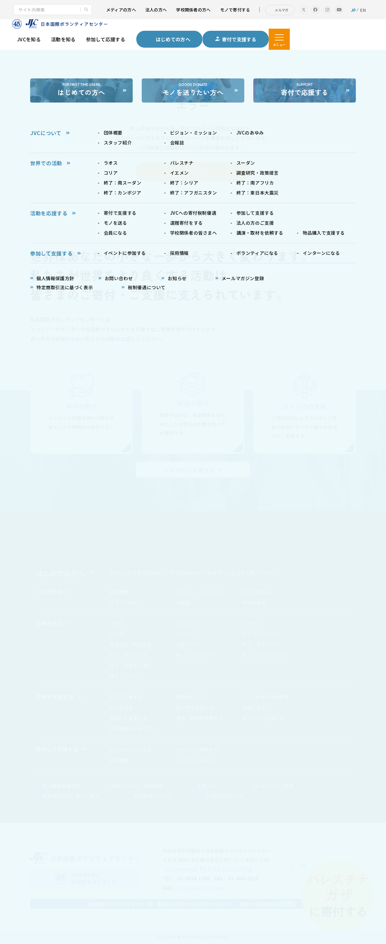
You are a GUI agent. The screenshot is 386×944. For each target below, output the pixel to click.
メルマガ (281, 10)
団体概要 (119, 592)
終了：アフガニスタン (266, 655)
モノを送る (121, 707)
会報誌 (183, 602)
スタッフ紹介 (124, 602)
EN (363, 10)
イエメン (185, 634)
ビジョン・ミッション (199, 592)
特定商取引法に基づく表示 (71, 795)
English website (224, 795)
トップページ (193, 171)
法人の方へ (156, 10)
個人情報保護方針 (61, 786)
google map (181, 869)
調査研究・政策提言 (131, 644)
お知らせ (206, 786)
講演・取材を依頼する (199, 718)
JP (353, 10)
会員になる (254, 707)
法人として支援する (263, 718)
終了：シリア (124, 676)
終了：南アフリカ (128, 655)
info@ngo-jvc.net (201, 888)
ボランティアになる (131, 749)
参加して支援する (128, 718)
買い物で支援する (195, 707)
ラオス (117, 623)
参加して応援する (105, 39)
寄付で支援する (126, 697)
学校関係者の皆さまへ (133, 728)
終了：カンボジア (195, 655)
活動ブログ (188, 644)
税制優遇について (153, 795)
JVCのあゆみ (256, 592)
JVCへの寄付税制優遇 (265, 697)
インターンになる (195, 760)
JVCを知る (29, 39)
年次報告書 (254, 602)
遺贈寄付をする (192, 697)
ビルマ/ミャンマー (262, 634)
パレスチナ (188, 623)
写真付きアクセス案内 (226, 869)
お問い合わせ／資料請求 (137, 786)
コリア (117, 634)
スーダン (251, 623)
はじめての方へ (60, 573)
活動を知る (63, 39)
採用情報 (119, 760)
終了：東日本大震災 (131, 665)
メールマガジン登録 (272, 786)
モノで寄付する (235, 10)
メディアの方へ (121, 10)
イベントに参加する (197, 749)
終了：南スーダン (261, 644)
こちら (234, 572)
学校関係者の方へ (193, 10)
